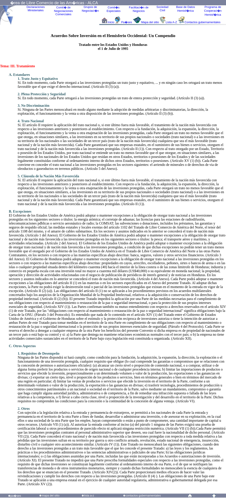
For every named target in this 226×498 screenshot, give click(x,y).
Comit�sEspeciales (114, 9)
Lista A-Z (172, 22)
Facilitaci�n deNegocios (139, 9)
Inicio (110, 22)
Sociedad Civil (162, 8)
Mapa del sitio (150, 22)
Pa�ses (126, 22)
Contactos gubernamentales (202, 22)
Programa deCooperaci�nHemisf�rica (213, 10)
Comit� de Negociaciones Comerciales (63, 11)
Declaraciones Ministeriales (35, 8)
